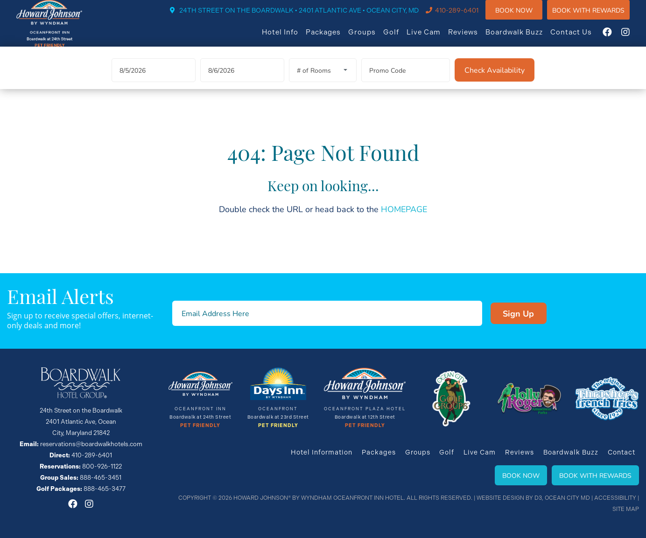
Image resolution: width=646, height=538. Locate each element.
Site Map (625, 509)
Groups (371, 38)
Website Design (500, 498)
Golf (400, 38)
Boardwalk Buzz (523, 38)
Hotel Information (321, 452)
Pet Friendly (200, 425)
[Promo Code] (405, 81)
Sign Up (502, 313)
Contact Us (580, 38)
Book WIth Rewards (598, 16)
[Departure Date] (242, 81)
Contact (621, 452)
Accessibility (615, 498)
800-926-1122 (102, 466)
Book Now (523, 16)
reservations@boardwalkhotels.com (91, 444)
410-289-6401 (466, 17)
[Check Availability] (494, 81)
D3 (538, 498)
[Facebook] (616, 38)
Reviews (472, 38)
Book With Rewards (595, 475)
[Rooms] (323, 81)
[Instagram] (635, 38)
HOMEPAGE (404, 220)
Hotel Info (289, 38)
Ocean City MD (567, 498)
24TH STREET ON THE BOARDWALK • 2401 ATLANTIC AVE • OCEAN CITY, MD (308, 17)
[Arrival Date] (154, 81)
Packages (332, 38)
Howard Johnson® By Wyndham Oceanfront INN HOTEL (318, 498)
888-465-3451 (100, 477)
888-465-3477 (105, 488)
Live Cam (433, 38)
